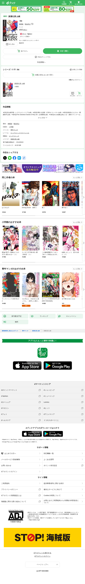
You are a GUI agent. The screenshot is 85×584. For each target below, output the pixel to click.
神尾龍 (21, 24)
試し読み (12, 44)
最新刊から (78, 80)
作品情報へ (41, 62)
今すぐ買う (64, 51)
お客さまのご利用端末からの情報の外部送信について (61, 501)
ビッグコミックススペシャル (20, 133)
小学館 (11, 127)
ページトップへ (42, 564)
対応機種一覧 (49, 453)
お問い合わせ (6, 465)
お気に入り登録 (77, 69)
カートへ (24, 51)
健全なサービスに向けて (53, 489)
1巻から (71, 80)
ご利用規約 (5, 483)
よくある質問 (49, 459)
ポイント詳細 (24, 36)
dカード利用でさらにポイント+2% (28, 40)
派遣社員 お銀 (19, 84)
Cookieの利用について (52, 495)
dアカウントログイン (9, 471)
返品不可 (21, 42)
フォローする (32, 24)
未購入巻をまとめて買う (44, 75)
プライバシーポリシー (9, 489)
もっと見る (76, 177)
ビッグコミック (14, 136)
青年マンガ (14, 130)
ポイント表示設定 (50, 465)
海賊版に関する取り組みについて (13, 501)
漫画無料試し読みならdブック (10, 330)
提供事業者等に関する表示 (54, 483)
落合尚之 (28, 24)
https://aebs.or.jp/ (34, 520)
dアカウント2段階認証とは (11, 495)
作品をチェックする (44, 57)
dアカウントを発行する (42, 553)
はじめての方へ (8, 453)
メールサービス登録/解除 (10, 459)
